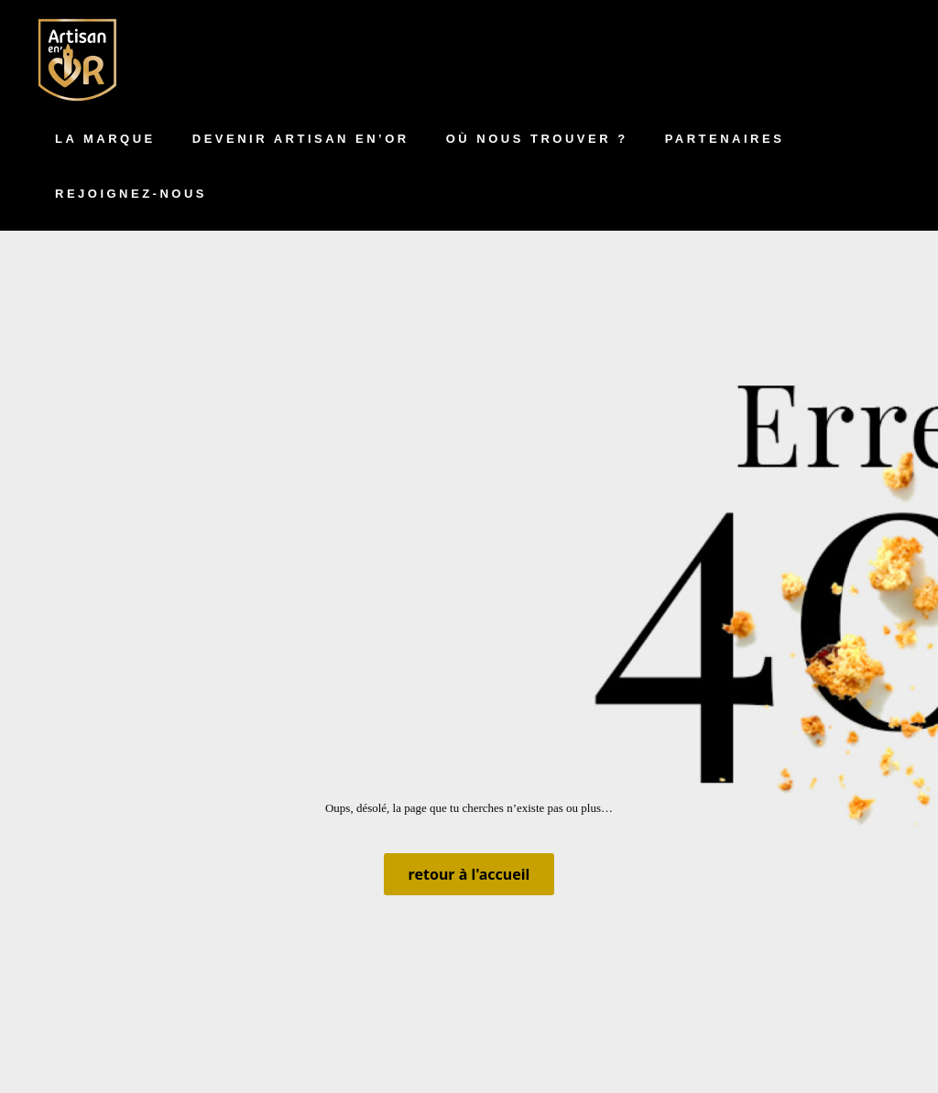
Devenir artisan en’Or (300, 139)
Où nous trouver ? (537, 139)
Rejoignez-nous (131, 193)
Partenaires (725, 139)
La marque (105, 139)
